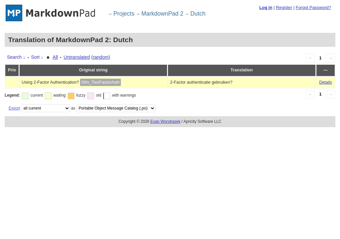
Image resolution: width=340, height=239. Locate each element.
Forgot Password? (313, 7)
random (100, 57)
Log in (265, 7)
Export (14, 108)
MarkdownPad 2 (162, 13)
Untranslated (76, 57)
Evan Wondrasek (165, 121)
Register (284, 7)
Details (325, 82)
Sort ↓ (37, 57)
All (55, 57)
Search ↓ (16, 57)
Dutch (198, 13)
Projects (124, 13)
